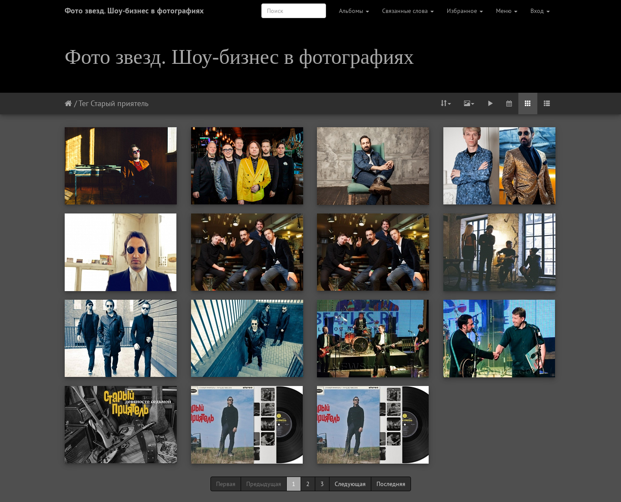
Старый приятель (119, 103)
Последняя (390, 484)
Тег (83, 103)
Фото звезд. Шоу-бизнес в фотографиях (134, 11)
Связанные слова (408, 11)
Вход (540, 11)
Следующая (350, 484)
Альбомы (354, 11)
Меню (507, 11)
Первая (225, 484)
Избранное (465, 11)
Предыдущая (263, 484)
